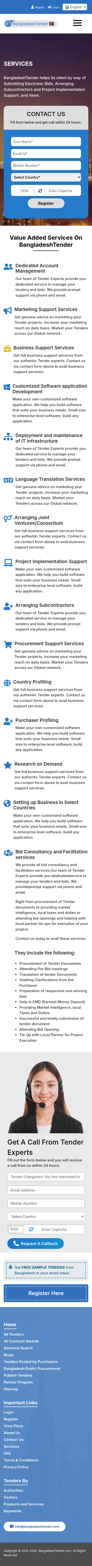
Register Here (46, 1293)
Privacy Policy (16, 1467)
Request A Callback (35, 1243)
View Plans (13, 1426)
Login (53, 7)
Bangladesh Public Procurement (32, 1368)
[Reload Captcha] (40, 190)
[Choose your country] (46, 177)
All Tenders (14, 1334)
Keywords (12, 1511)
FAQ (7, 1453)
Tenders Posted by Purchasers (31, 1361)
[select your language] (75, 7)
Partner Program (18, 1382)
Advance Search (18, 1348)
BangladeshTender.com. (55, 1551)
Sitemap (11, 1389)
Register (38, 7)
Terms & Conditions (21, 1460)
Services (11, 1446)
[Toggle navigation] (78, 23)
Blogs (9, 1354)
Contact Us (13, 1439)
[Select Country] (46, 1216)
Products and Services (24, 1504)
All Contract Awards (21, 1341)
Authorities (13, 1490)
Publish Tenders (18, 1375)
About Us (12, 1432)
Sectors (10, 1497)
